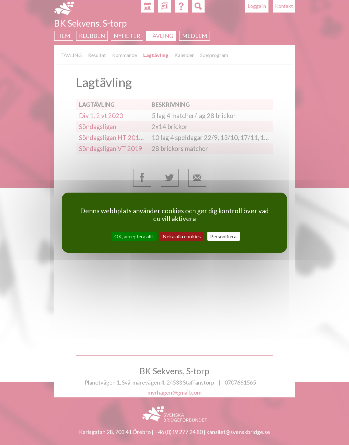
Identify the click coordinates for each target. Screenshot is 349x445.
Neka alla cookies (182, 236)
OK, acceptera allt (133, 236)
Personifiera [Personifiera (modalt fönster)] (223, 236)
